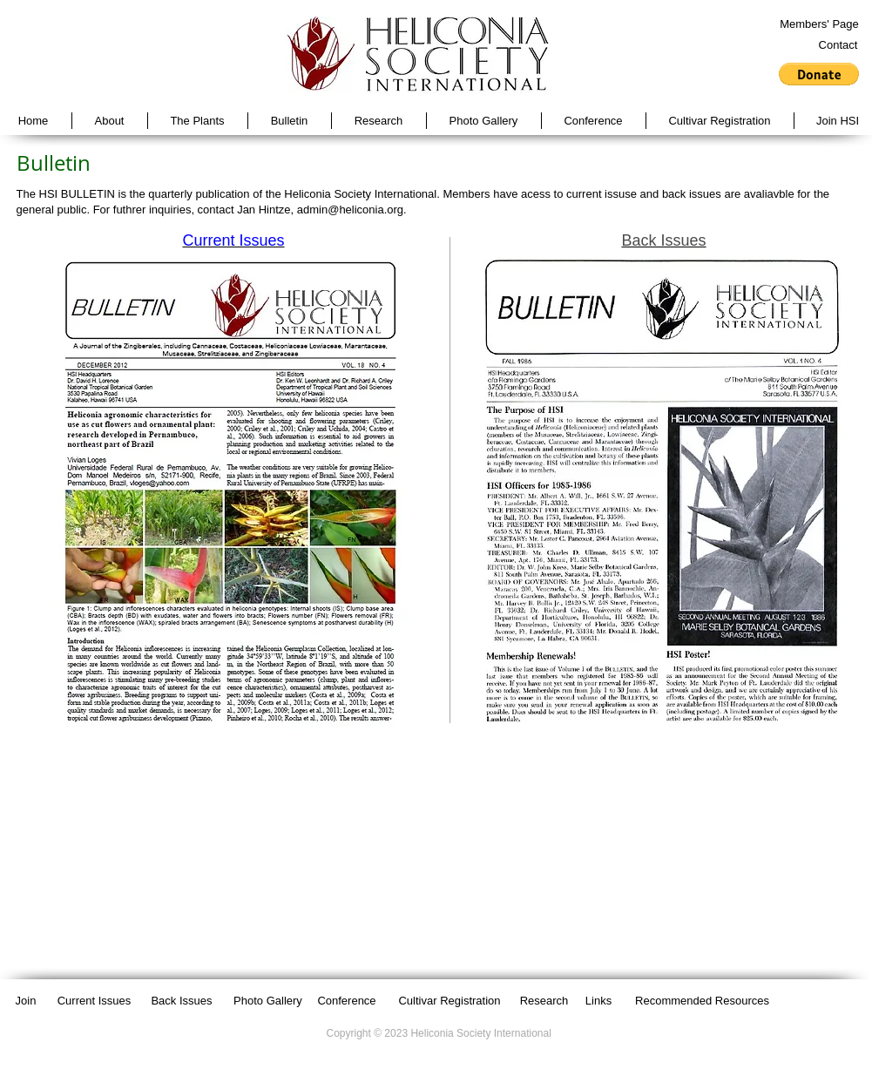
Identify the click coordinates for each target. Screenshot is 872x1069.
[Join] (26, 1001)
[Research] (544, 1001)
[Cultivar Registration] (450, 1001)
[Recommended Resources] (702, 1001)
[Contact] (838, 45)
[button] (819, 74)
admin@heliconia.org (350, 209)
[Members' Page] (820, 24)
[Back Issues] (182, 1001)
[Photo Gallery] (268, 1001)
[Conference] (347, 1001)
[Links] (599, 1001)
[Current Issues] (94, 1001)
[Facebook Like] (813, 1000)
